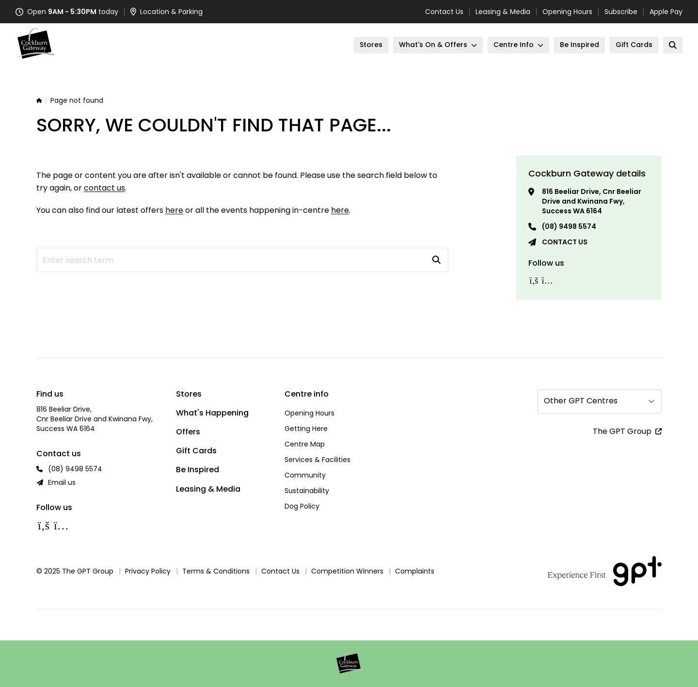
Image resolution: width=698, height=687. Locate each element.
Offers (188, 431)
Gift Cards (196, 450)
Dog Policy (302, 506)
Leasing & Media (503, 11)
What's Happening (212, 412)
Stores (189, 394)
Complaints (414, 571)
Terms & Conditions (216, 571)
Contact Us (444, 11)
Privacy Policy (148, 571)
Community (305, 475)
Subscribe (620, 11)
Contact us (564, 242)
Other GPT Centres (581, 400)
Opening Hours (567, 11)
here (174, 210)
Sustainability (307, 490)
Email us (62, 482)
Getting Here (306, 428)
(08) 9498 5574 (569, 226)
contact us (104, 187)
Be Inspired (197, 469)
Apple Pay (666, 11)
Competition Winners (347, 571)
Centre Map (305, 444)
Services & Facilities (317, 459)
